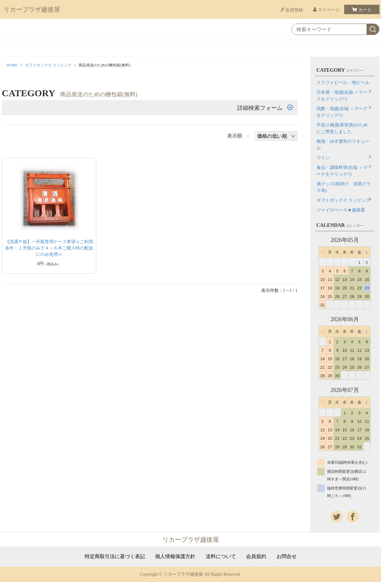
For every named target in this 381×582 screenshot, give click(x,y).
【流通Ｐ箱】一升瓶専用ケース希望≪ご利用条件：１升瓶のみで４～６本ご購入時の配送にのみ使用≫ (49, 248)
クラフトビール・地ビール (343, 82)
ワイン (323, 157)
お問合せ (287, 556)
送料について (221, 556)
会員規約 (256, 556)
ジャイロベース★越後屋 (341, 210)
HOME (12, 65)
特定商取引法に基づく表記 (115, 556)
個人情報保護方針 (175, 556)
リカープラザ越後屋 (31, 9)
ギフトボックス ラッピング (48, 65)
